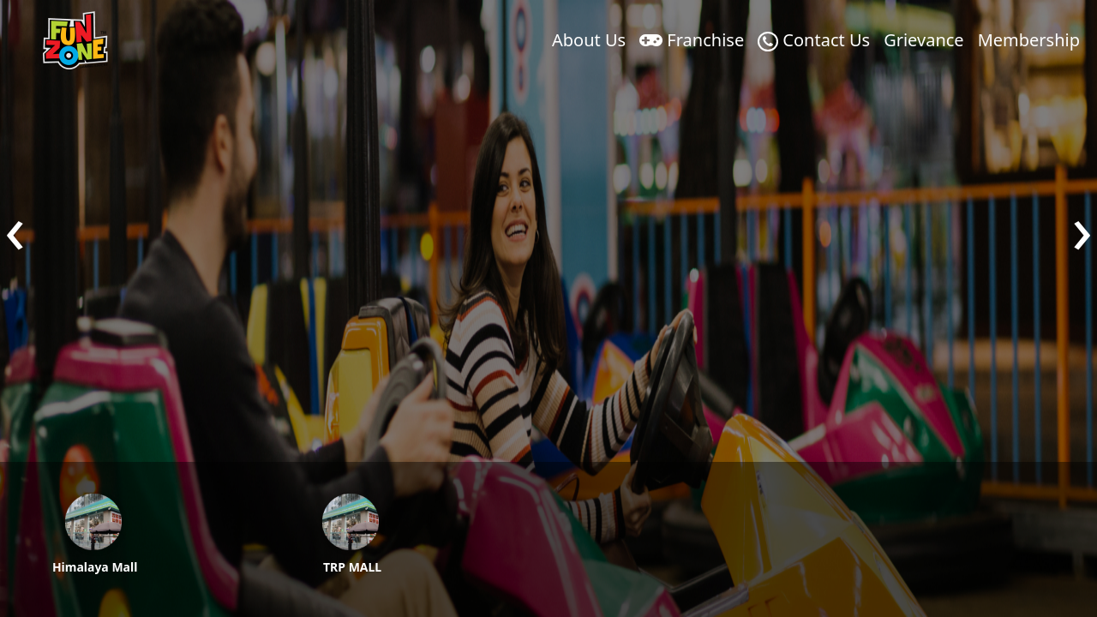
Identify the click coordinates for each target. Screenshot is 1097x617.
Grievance (923, 39)
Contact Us (814, 39)
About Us (589, 39)
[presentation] (15, 227)
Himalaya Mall (94, 567)
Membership (1029, 39)
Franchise (691, 39)
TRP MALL (352, 567)
